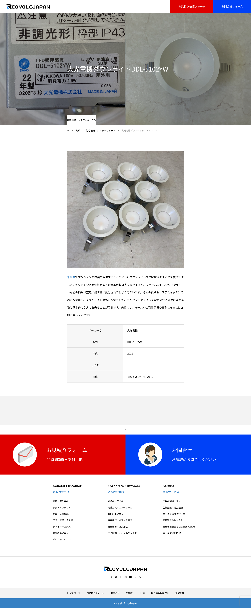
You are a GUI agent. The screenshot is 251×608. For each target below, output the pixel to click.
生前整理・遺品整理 (173, 507)
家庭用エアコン (61, 532)
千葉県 (71, 277)
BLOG (142, 593)
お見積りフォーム (95, 593)
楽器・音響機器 (61, 513)
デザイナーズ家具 (62, 526)
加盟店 (129, 593)
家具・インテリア (62, 507)
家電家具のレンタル (173, 520)
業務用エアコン (115, 513)
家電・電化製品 (61, 501)
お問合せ (115, 593)
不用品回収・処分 (172, 501)
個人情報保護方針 (160, 593)
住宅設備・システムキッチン (81, 120)
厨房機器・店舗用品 (118, 526)
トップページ (73, 593)
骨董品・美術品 (115, 501)
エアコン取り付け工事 (174, 513)
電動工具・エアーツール (120, 507)
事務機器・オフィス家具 (120, 520)
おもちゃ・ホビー (62, 539)
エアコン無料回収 (172, 532)
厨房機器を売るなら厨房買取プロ (179, 526)
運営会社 (179, 593)
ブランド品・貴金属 (63, 520)
